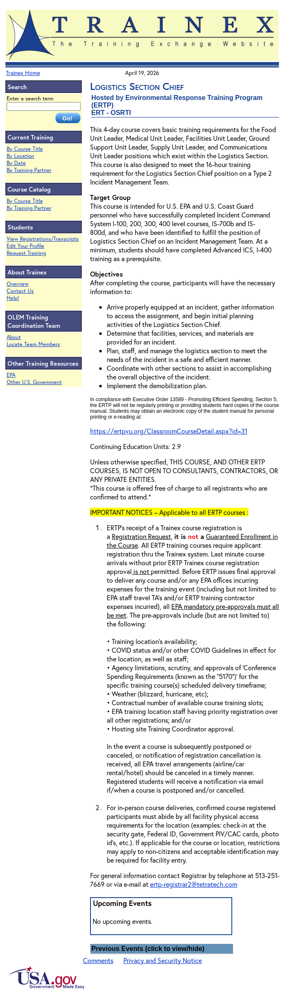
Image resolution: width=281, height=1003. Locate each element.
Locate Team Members (33, 344)
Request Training (26, 253)
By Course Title (25, 148)
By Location (20, 156)
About (14, 337)
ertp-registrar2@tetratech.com (193, 884)
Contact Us (20, 290)
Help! (13, 298)
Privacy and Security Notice (162, 960)
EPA (11, 375)
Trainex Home (23, 73)
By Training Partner (29, 170)
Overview (18, 283)
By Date (16, 163)
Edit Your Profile (25, 246)
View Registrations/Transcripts (43, 238)
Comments (98, 960)
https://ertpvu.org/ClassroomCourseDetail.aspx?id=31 (168, 431)
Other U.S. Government (34, 382)
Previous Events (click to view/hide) (147, 948)
